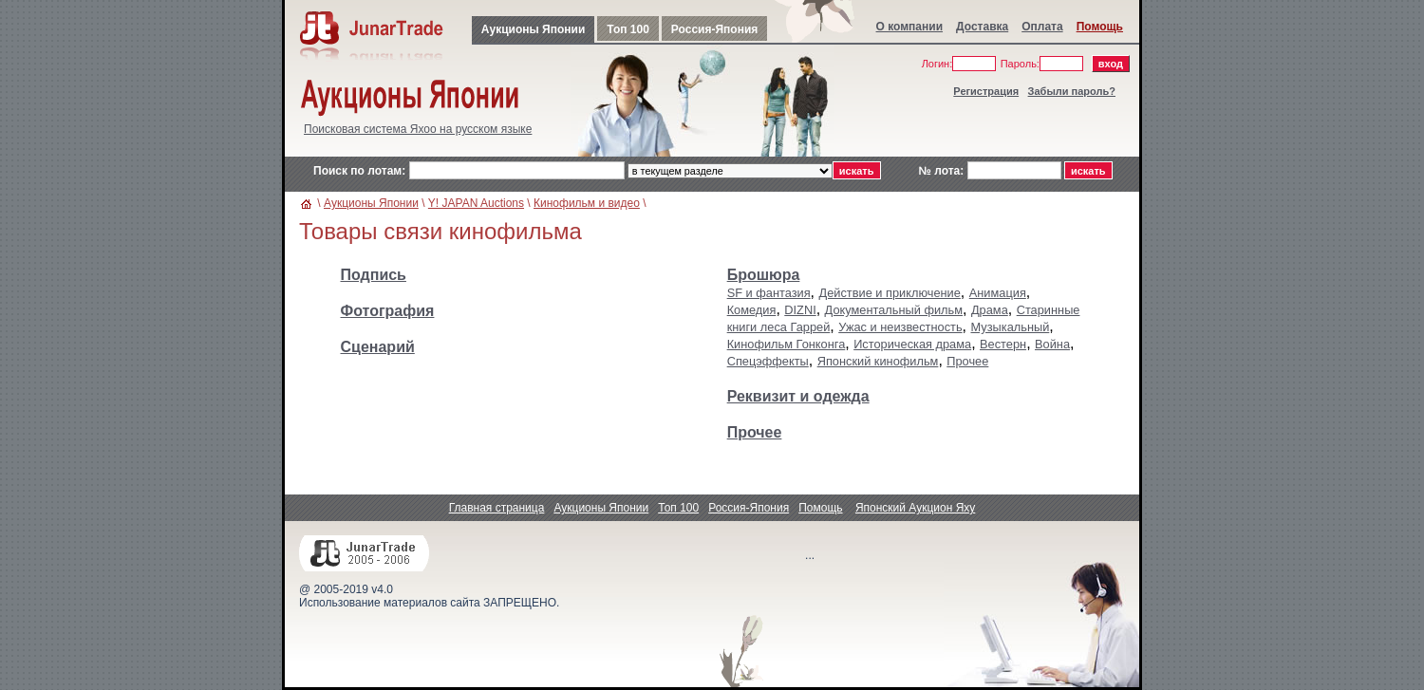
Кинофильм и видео (587, 203)
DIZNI (799, 310)
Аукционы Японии (533, 29)
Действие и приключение (890, 293)
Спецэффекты (768, 361)
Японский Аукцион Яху (915, 507)
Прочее (967, 361)
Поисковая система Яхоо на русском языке (418, 129)
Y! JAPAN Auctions (476, 203)
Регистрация (986, 91)
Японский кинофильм (878, 361)
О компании (910, 26)
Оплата (1041, 26)
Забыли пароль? (1071, 91)
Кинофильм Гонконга (786, 344)
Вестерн (1003, 344)
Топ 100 (628, 29)
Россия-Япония (714, 29)
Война (1052, 344)
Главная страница (497, 507)
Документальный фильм (894, 310)
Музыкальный (1009, 327)
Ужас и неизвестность (900, 327)
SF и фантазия (769, 293)
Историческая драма (912, 344)
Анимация (997, 293)
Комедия (752, 310)
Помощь (1100, 26)
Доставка (982, 26)
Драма (989, 310)
